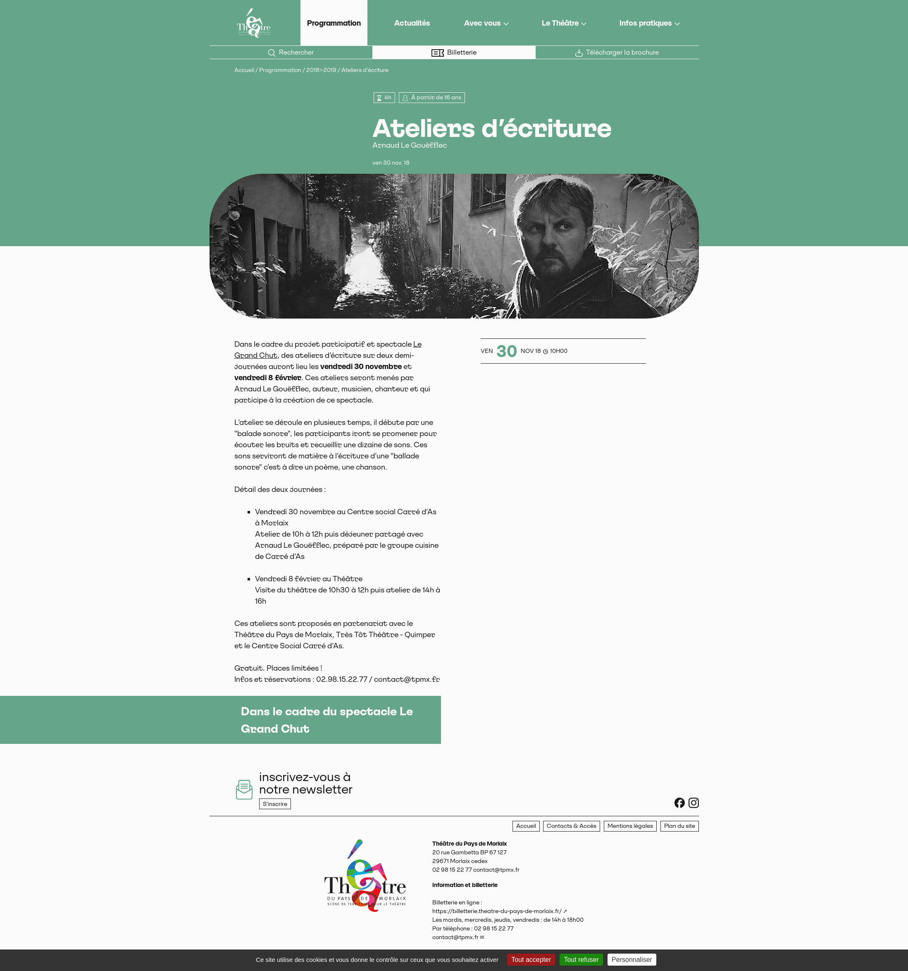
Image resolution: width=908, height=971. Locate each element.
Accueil (244, 70)
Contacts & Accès (571, 825)
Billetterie (454, 52)
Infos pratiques (646, 23)
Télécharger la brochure (617, 52)
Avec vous (482, 23)
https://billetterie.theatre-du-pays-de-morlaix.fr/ (497, 911)
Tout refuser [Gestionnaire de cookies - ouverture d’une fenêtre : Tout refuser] (581, 959)
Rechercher (291, 52)
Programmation (334, 23)
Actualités (412, 23)
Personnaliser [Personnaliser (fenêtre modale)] (632, 959)
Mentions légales (630, 825)
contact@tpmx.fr (455, 937)
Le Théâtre (560, 23)
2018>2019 (321, 70)
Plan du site (679, 825)
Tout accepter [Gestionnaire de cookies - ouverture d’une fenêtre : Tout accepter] (531, 959)
